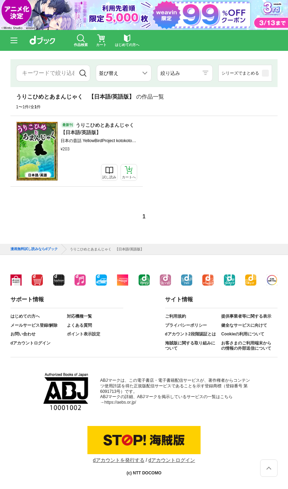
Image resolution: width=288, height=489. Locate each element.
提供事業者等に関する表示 (246, 316)
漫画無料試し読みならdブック (34, 249)
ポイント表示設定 (83, 334)
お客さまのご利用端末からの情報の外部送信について (246, 346)
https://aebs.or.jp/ (120, 402)
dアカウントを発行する (119, 460)
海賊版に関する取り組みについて (190, 346)
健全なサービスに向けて (244, 325)
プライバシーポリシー (186, 325)
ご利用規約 (175, 316)
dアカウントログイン (30, 343)
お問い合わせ (23, 334)
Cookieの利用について (242, 334)
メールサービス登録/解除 (33, 325)
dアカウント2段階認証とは (190, 334)
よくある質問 (79, 325)
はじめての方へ (25, 316)
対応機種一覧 (79, 316)
